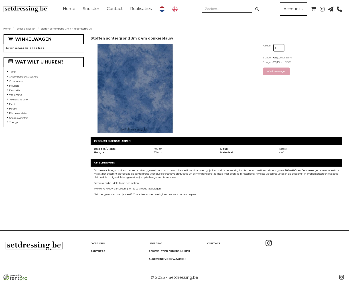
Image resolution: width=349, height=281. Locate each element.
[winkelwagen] (313, 9)
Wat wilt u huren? (35, 62)
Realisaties (141, 8)
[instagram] (322, 9)
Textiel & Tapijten (25, 28)
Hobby (13, 108)
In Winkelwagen (276, 71)
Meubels (14, 85)
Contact (115, 8)
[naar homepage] (25, 9)
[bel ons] (339, 9)
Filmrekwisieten (18, 113)
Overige (13, 122)
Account (294, 8)
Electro (13, 104)
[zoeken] (257, 9)
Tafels (12, 72)
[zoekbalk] (227, 9)
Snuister (91, 8)
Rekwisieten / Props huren (169, 251)
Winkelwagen (33, 39)
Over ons (98, 243)
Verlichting (15, 94)
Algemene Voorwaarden (168, 259)
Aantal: (267, 45)
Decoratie (14, 90)
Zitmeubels (15, 81)
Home (69, 8)
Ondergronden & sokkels (23, 76)
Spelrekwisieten (18, 118)
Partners (98, 251)
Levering (155, 243)
